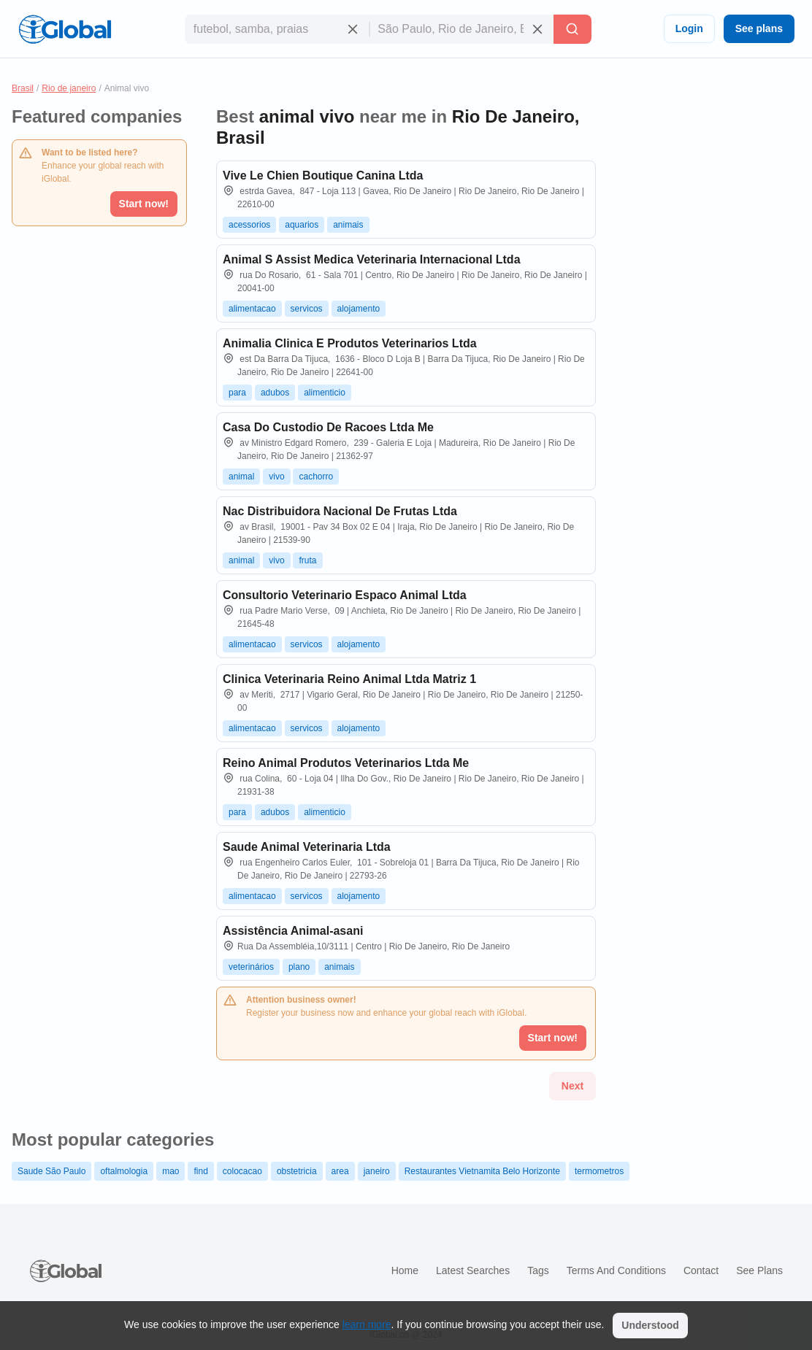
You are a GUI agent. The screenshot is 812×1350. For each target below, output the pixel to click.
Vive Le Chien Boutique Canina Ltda (323, 175)
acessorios (249, 225)
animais (348, 225)
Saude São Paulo (51, 1171)
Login (689, 28)
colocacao (242, 1171)
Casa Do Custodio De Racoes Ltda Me (328, 427)
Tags (538, 1270)
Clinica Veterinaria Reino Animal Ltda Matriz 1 (349, 679)
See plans (759, 28)
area (340, 1171)
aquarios (301, 225)
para (237, 392)
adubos (275, 392)
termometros (599, 1171)
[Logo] (65, 29)
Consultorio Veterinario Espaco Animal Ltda (345, 595)
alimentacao (252, 309)
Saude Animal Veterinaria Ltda (307, 847)
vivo (276, 476)
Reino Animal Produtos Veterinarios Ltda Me (346, 763)
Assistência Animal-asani (293, 931)
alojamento (358, 309)
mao (170, 1171)
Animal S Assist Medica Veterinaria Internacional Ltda (372, 259)
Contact (701, 1270)
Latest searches (473, 1270)
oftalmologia (124, 1171)
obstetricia (297, 1171)
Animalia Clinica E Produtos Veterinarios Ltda (350, 343)
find (200, 1171)
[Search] (572, 29)
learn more (366, 1324)
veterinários (251, 967)
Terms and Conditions (616, 1270)
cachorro (316, 476)
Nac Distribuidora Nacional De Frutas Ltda (340, 511)
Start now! (144, 203)
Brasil (23, 88)
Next (572, 1086)
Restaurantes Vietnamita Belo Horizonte (482, 1171)
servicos (307, 309)
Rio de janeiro (69, 88)
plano (299, 967)
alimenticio (324, 392)
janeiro (377, 1171)
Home (404, 1270)
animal (241, 476)
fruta (307, 560)
